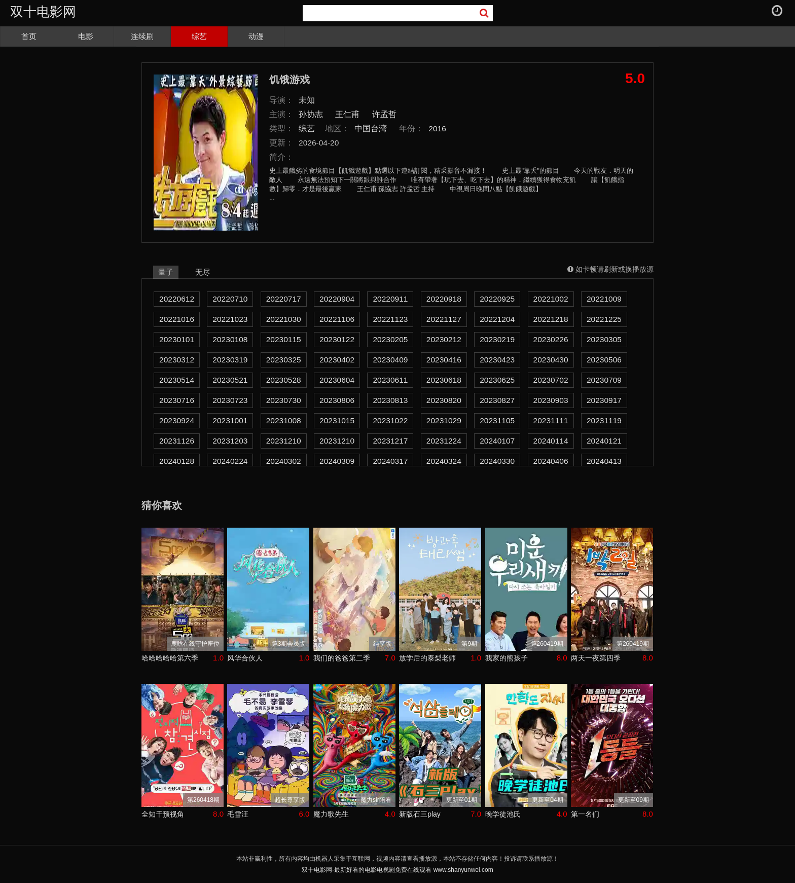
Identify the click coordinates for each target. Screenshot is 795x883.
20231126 (176, 440)
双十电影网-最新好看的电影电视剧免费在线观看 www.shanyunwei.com (397, 869)
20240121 (604, 440)
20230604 (336, 380)
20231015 (336, 420)
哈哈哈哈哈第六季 (169, 658)
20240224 (229, 461)
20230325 (283, 359)
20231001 (229, 420)
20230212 (443, 339)
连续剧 (142, 36)
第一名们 (585, 814)
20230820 (443, 400)
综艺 (199, 36)
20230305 (604, 339)
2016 (437, 128)
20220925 (497, 299)
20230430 (550, 359)
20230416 (443, 359)
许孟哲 (384, 114)
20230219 (497, 339)
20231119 (604, 420)
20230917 (604, 400)
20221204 (497, 319)
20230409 (390, 359)
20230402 (336, 359)
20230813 (390, 400)
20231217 (390, 440)
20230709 (604, 380)
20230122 (336, 339)
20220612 (176, 299)
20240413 (604, 461)
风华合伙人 (245, 658)
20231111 (550, 420)
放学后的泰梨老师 (427, 658)
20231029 (443, 420)
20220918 (443, 299)
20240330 (497, 461)
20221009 (604, 299)
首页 (29, 36)
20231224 (443, 440)
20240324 (443, 461)
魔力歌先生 (331, 814)
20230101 (176, 339)
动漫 (256, 36)
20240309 (336, 461)
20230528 (283, 380)
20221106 (336, 319)
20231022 (390, 420)
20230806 (336, 400)
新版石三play (420, 814)
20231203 (229, 440)
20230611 (390, 380)
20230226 (550, 339)
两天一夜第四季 (596, 658)
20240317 (390, 461)
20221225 (604, 319)
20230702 (550, 380)
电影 (85, 36)
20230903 (550, 400)
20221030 (283, 319)
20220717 (283, 299)
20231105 (497, 420)
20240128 (176, 461)
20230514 (176, 380)
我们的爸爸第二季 (341, 658)
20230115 (283, 339)
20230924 (176, 420)
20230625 (497, 380)
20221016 (176, 319)
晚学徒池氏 (503, 814)
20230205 (390, 339)
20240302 (283, 461)
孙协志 (311, 114)
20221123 (390, 319)
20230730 (283, 400)
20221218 (550, 319)
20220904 (336, 299)
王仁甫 (347, 114)
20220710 (229, 299)
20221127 (443, 319)
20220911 (390, 299)
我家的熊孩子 (506, 658)
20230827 (497, 400)
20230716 (176, 400)
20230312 (176, 359)
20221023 (229, 319)
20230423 (497, 359)
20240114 (550, 440)
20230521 (229, 380)
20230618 (443, 380)
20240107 (497, 440)
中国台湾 (370, 128)
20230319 (229, 359)
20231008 (283, 420)
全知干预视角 (162, 814)
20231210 (283, 440)
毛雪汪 (237, 814)
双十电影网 (43, 11)
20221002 (550, 299)
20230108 (229, 339)
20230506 (604, 359)
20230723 (229, 400)
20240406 (550, 461)
